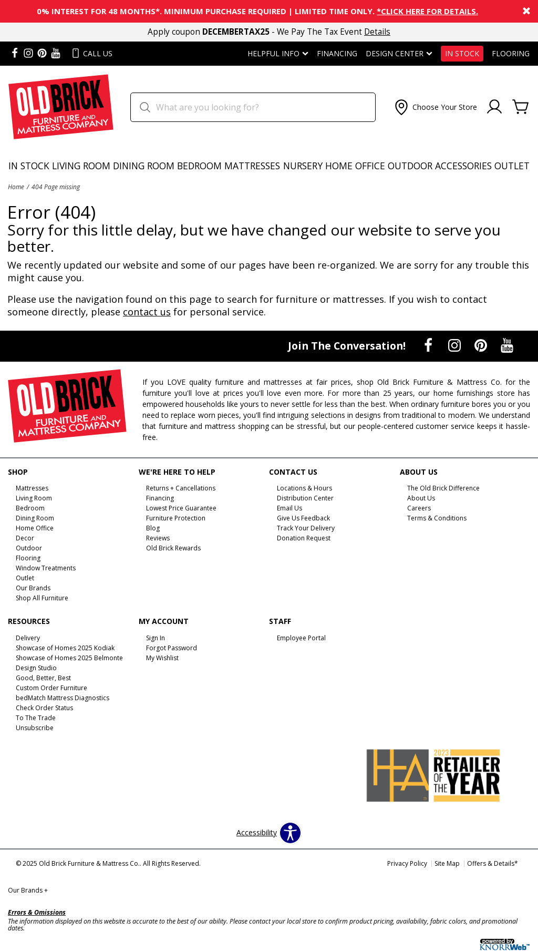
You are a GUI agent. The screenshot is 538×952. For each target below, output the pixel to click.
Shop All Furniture (42, 597)
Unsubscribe (35, 727)
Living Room (81, 165)
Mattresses (252, 165)
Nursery (303, 165)
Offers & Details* (492, 863)
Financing (337, 53)
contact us (147, 311)
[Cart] (521, 107)
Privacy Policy (407, 863)
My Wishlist (162, 657)
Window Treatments (46, 568)
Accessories (463, 165)
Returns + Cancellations (180, 488)
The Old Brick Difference (443, 488)
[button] (434, 107)
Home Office (355, 165)
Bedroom (199, 165)
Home (16, 186)
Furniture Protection (175, 518)
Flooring (511, 53)
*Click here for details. (427, 11)
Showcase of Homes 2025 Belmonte (69, 657)
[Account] (494, 107)
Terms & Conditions (437, 518)
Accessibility (256, 832)
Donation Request (303, 538)
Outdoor (410, 165)
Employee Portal (301, 637)
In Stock (462, 53)
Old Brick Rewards (173, 548)
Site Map (447, 863)
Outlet (512, 165)
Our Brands (28, 890)
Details (377, 31)
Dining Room (143, 165)
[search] (253, 107)
